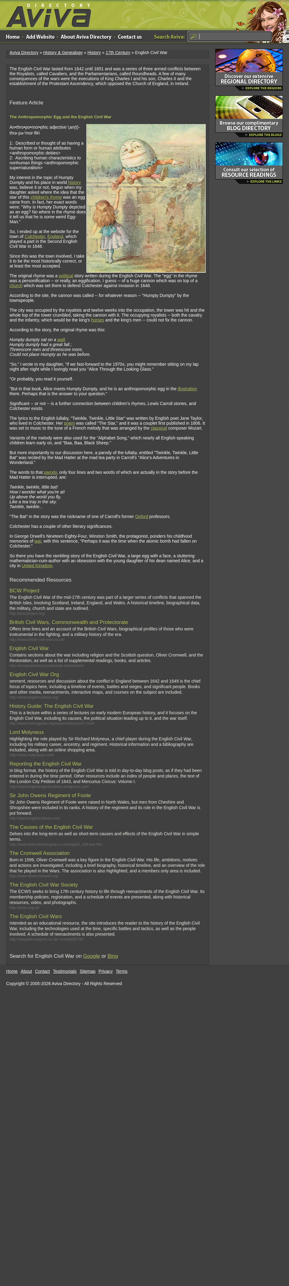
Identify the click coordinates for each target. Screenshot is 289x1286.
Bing (113, 956)
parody (50, 472)
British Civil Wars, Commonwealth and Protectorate (69, 622)
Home (12, 971)
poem (69, 423)
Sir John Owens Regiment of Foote (50, 795)
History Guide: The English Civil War (52, 706)
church (16, 285)
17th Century (118, 52)
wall (61, 339)
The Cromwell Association (40, 853)
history (74, 182)
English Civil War (29, 648)
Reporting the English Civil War (46, 764)
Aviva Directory (46, 14)
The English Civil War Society (44, 885)
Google (91, 956)
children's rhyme (46, 197)
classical (159, 428)
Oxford (141, 516)
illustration (187, 388)
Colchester (35, 236)
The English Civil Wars (36, 916)
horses (97, 320)
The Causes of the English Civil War (51, 827)
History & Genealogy (62, 52)
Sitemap (87, 971)
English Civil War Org (34, 674)
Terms (122, 971)
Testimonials (65, 971)
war (37, 541)
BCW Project (24, 591)
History (94, 52)
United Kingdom (37, 565)
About (26, 971)
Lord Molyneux (27, 732)
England (55, 236)
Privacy (106, 971)
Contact (42, 971)
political (66, 275)
